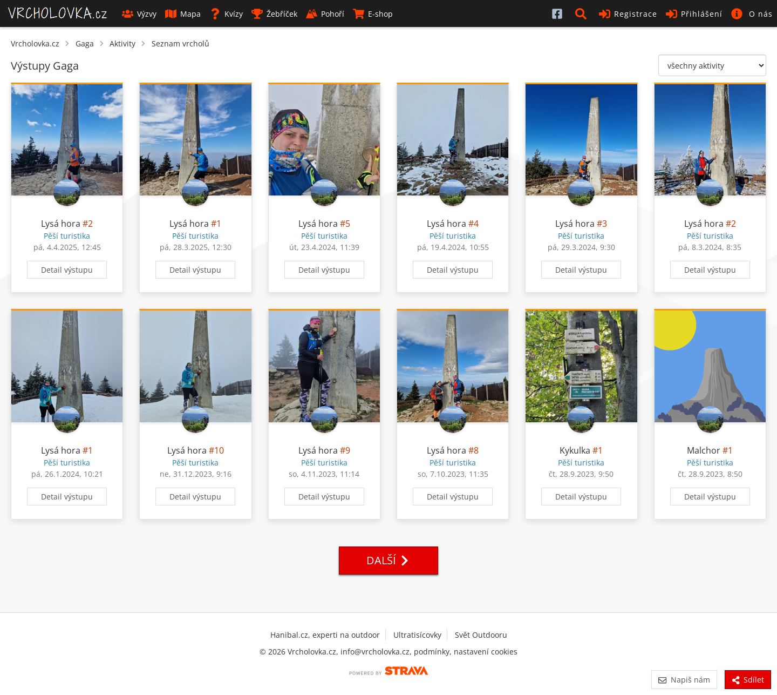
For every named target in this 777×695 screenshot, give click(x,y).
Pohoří (325, 13)
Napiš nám (684, 679)
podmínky (431, 651)
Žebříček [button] (274, 13)
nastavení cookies (485, 651)
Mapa (183, 13)
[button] (583, 13)
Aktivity (122, 43)
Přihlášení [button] (694, 13)
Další (388, 560)
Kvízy (226, 13)
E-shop (373, 13)
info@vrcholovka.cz (375, 651)
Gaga (85, 43)
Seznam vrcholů (180, 43)
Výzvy (139, 13)
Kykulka (575, 450)
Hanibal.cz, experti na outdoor (325, 635)
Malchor (703, 450)
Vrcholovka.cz (35, 43)
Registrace (628, 13)
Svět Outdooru (481, 635)
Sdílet (748, 679)
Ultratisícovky (417, 635)
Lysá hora (60, 224)
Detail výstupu (67, 270)
